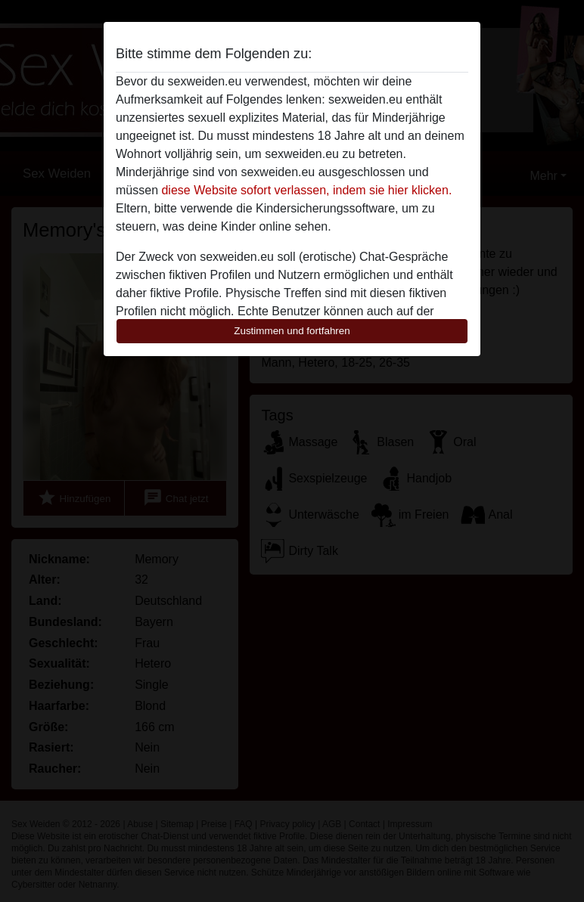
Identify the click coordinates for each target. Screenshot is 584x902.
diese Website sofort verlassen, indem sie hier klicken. (306, 190)
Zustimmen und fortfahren (292, 330)
